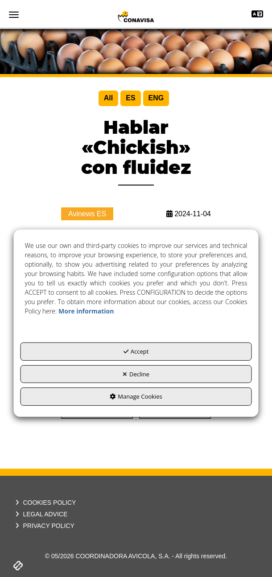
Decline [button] (136, 374)
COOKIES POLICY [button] (44, 502)
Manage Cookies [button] (136, 396)
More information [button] (86, 311)
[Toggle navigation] (257, 15)
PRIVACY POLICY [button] (43, 525)
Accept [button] (136, 351)
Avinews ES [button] (87, 214)
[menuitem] (108, 98)
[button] (136, 16)
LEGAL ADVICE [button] (40, 514)
